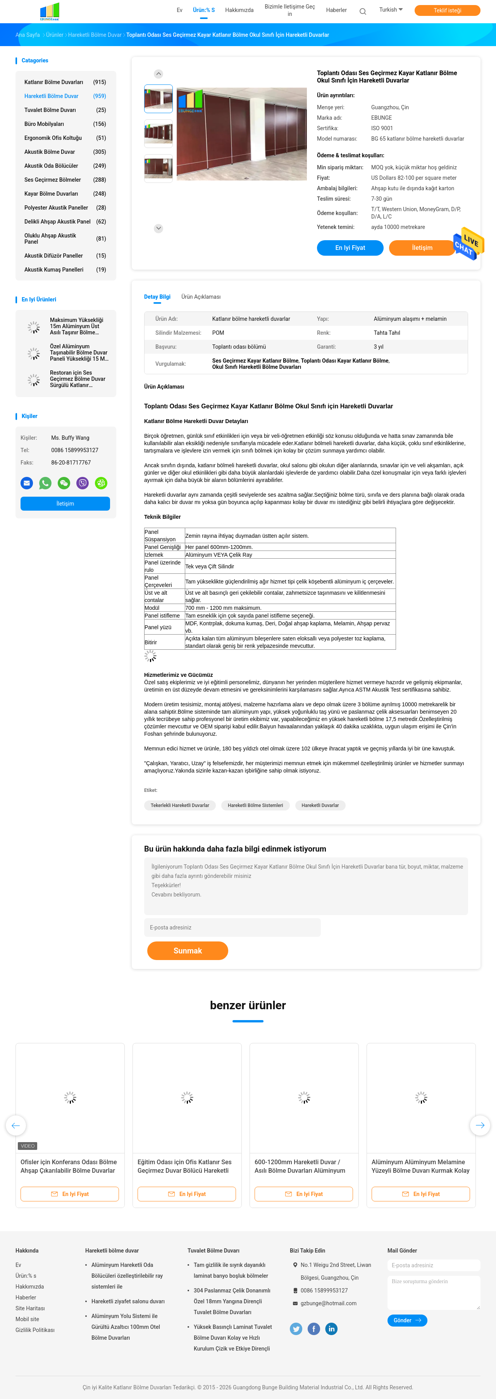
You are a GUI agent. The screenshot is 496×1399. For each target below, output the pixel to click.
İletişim (65, 504)
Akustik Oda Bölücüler (65, 166)
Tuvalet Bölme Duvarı (65, 110)
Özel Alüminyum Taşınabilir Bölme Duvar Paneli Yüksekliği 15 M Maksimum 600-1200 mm (78, 352)
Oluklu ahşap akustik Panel (65, 238)
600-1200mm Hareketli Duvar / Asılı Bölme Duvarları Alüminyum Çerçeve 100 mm (300, 1170)
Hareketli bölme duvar (65, 96)
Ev (18, 1265)
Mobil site (27, 1319)
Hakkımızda (30, 1287)
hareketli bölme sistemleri (255, 805)
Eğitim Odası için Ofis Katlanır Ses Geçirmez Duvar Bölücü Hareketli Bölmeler (185, 1170)
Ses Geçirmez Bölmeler (65, 180)
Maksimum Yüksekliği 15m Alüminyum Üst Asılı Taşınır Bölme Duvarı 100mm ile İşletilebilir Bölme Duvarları (76, 326)
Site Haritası (30, 1308)
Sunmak (188, 950)
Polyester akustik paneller (65, 208)
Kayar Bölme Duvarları (65, 194)
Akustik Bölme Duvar (65, 152)
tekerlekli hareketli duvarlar (180, 805)
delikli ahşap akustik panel (65, 221)
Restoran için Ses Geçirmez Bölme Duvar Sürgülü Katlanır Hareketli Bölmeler (77, 379)
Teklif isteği (447, 10)
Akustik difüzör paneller (65, 256)
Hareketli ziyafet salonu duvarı (128, 1301)
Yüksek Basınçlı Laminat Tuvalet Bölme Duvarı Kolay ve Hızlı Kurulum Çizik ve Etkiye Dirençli (233, 1338)
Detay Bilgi (157, 297)
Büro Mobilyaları (65, 124)
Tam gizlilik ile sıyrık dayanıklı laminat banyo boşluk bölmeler (231, 1270)
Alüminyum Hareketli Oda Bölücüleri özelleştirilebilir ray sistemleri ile (127, 1276)
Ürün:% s (26, 1276)
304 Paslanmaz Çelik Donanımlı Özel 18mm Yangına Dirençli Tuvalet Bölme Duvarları (232, 1301)
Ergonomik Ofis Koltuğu (65, 138)
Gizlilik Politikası (35, 1330)
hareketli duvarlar (320, 805)
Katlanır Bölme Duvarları (65, 82)
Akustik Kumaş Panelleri (65, 270)
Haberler (26, 1297)
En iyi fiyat (350, 247)
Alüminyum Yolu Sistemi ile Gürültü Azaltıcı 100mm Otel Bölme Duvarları (125, 1327)
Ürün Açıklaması (200, 297)
